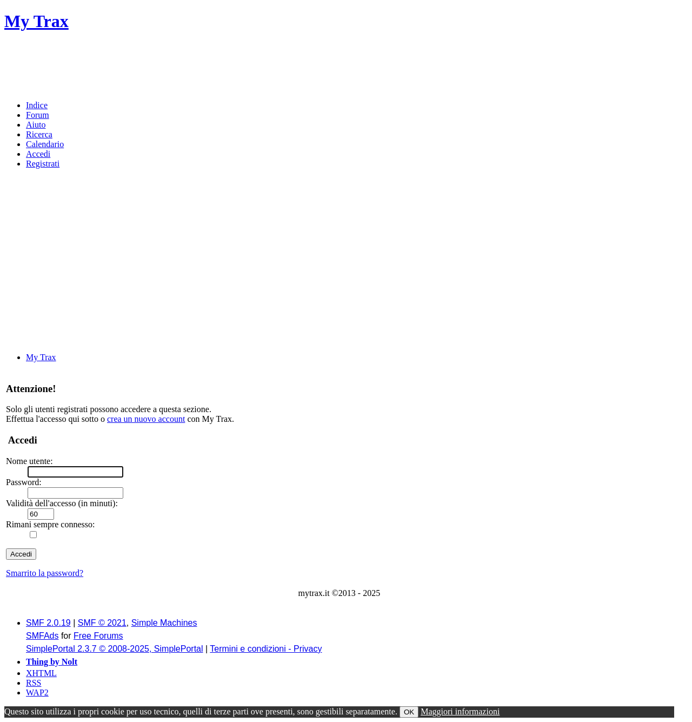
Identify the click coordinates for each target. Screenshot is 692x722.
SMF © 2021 (102, 622)
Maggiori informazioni (460, 711)
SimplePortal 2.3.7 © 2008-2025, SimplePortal (114, 648)
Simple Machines (164, 622)
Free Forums (98, 635)
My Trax (36, 21)
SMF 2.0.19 (48, 622)
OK (409, 712)
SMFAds (42, 635)
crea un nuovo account (146, 418)
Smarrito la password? (44, 573)
